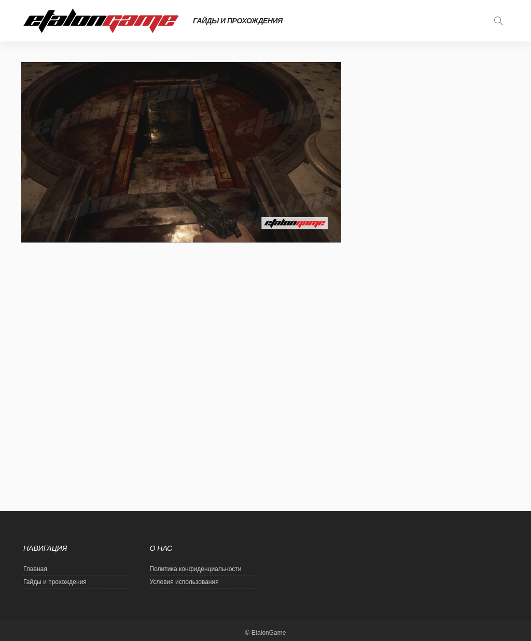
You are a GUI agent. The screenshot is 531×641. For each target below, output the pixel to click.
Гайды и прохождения (238, 21)
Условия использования (184, 582)
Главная (35, 569)
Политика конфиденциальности (196, 569)
